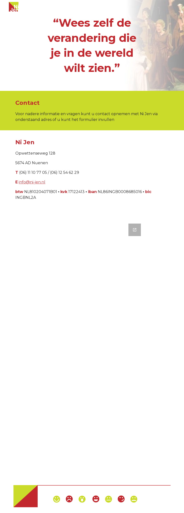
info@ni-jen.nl (32, 182)
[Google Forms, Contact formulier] (92, 349)
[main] (92, 45)
